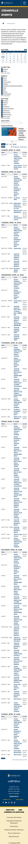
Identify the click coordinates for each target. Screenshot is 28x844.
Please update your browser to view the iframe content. (14, 56)
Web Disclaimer (14, 836)
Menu (24, 3)
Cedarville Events (11, 23)
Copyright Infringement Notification (14, 822)
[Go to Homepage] (7, 4)
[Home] (3, 23)
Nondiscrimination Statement (14, 830)
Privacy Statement (14, 833)
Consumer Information (14, 817)
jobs (20, 810)
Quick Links (19, 799)
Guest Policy (14, 826)
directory (10, 810)
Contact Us (6, 799)
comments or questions (14, 812)
